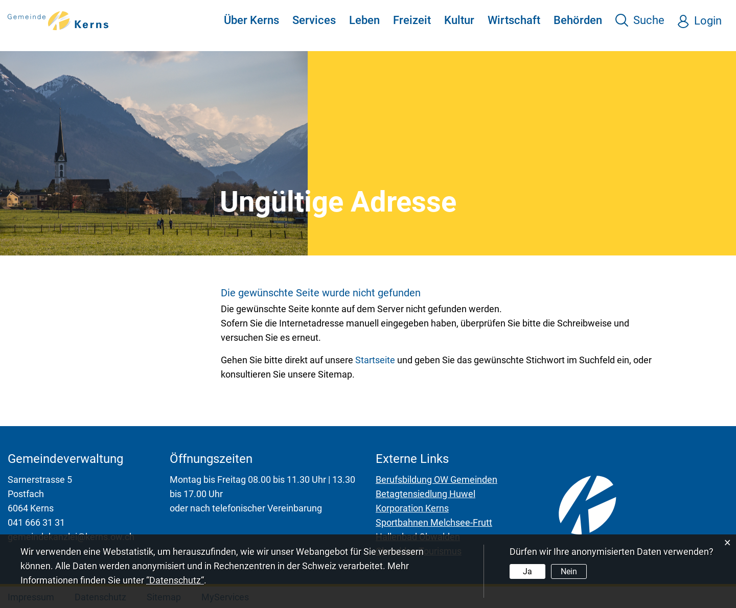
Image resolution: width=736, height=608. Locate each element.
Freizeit (412, 20)
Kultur (459, 20)
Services (314, 20)
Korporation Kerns (412, 508)
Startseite (375, 360)
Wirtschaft (514, 20)
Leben (364, 20)
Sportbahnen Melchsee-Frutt (434, 522)
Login (708, 20)
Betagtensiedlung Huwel (425, 493)
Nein (569, 571)
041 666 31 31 (36, 522)
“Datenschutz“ (175, 580)
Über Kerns (251, 20)
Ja (527, 571)
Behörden (578, 20)
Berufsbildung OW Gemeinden (436, 479)
